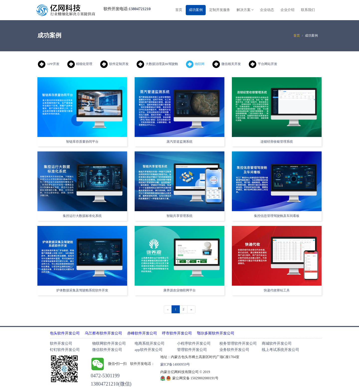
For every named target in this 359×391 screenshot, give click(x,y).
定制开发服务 (219, 10)
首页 (178, 10)
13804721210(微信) (111, 384)
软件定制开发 (114, 64)
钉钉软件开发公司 (65, 350)
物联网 (195, 64)
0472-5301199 (105, 375)
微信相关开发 (226, 64)
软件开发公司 (61, 343)
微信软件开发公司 (107, 350)
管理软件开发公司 (192, 350)
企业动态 (267, 10)
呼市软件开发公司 (177, 333)
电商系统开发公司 (150, 343)
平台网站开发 (263, 64)
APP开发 (48, 64)
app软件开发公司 (149, 350)
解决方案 (245, 10)
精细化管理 (79, 64)
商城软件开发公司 (277, 343)
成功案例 (196, 10)
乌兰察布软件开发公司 (103, 333)
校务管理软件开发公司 (238, 343)
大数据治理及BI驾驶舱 (157, 64)
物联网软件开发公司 (109, 343)
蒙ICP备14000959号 (175, 364)
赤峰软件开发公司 (142, 333)
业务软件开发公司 (234, 350)
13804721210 (140, 9)
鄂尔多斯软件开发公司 (215, 333)
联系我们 (308, 10)
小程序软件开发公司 (194, 343)
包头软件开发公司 (65, 333)
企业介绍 (287, 10)
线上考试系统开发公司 (280, 350)
